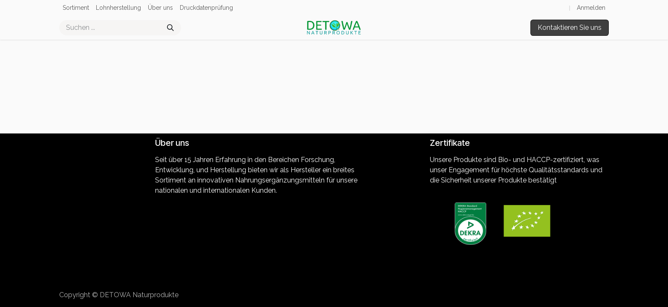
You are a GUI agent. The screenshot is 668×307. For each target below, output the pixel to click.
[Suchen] (170, 27)
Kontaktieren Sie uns (570, 27)
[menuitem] (75, 8)
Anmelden (591, 7)
